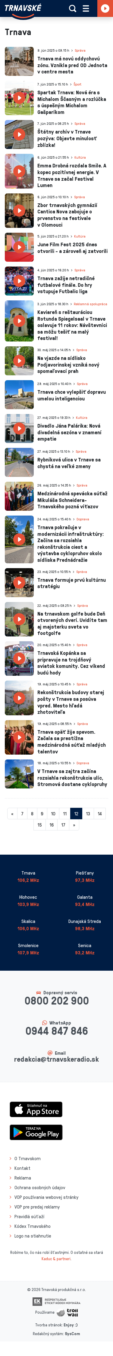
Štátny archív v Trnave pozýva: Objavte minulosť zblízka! (67, 138)
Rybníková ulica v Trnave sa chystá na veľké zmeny (69, 463)
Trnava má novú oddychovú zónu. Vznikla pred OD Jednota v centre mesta (72, 65)
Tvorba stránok (48, 1325)
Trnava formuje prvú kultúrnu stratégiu (71, 583)
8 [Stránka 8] (32, 813)
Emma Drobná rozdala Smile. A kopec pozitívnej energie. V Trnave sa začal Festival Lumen (71, 175)
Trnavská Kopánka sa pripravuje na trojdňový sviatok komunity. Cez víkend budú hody (71, 662)
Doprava (83, 519)
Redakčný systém (48, 1333)
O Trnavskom (27, 1158)
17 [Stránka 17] (63, 824)
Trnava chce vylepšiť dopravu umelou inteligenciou (71, 395)
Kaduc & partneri (56, 1258)
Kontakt (22, 1168)
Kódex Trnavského (32, 1226)
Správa (80, 50)
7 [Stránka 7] (22, 813)
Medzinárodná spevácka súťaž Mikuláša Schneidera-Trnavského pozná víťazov (72, 500)
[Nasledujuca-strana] (74, 824)
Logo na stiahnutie (32, 1235)
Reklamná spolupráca (90, 303)
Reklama (22, 1177)
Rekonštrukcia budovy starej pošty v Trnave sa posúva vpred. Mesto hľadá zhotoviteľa (70, 701)
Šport (77, 84)
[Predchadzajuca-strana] (12, 813)
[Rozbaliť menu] (86, 8)
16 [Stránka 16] (51, 824)
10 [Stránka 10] (53, 813)
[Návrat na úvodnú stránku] (23, 11)
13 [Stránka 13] (88, 813)
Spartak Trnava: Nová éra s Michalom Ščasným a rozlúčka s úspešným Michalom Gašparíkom (71, 102)
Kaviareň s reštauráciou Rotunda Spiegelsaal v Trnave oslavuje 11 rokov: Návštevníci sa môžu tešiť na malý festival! (72, 324)
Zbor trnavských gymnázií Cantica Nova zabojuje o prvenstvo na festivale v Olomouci (67, 214)
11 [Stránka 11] (65, 813)
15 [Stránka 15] (39, 824)
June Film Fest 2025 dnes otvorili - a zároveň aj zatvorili (72, 247)
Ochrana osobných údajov (39, 1187)
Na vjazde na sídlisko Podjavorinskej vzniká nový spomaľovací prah (68, 364)
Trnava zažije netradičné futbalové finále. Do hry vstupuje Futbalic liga (66, 284)
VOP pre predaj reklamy (37, 1206)
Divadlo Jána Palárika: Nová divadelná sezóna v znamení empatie (69, 432)
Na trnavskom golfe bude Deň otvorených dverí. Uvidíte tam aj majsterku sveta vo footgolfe (72, 623)
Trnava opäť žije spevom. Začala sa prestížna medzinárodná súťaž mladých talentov (71, 741)
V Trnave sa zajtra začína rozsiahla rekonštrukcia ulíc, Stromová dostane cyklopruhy (72, 777)
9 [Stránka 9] (42, 813)
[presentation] (19, 61)
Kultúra (80, 157)
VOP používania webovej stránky (46, 1197)
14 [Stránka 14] (100, 813)
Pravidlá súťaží (29, 1216)
